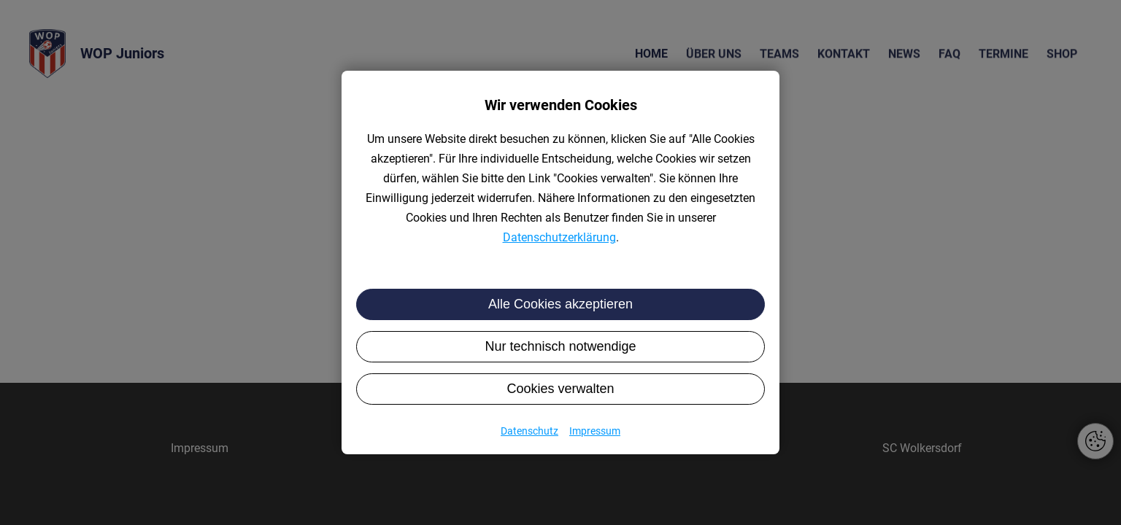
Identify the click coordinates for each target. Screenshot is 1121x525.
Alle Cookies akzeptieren (560, 304)
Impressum (594, 431)
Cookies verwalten (560, 388)
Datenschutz (529, 431)
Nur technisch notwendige (560, 346)
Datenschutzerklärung (559, 237)
